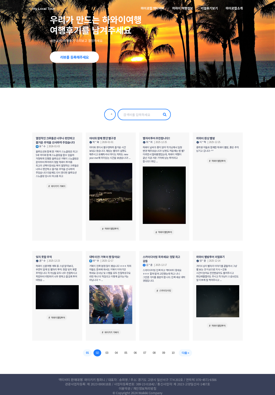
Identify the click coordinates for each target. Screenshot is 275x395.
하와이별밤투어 (111, 228)
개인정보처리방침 (144, 388)
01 (87, 352)
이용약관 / (126, 388)
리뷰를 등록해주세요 (74, 57)
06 (135, 352)
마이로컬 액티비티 (152, 9)
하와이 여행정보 (182, 9)
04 (116, 352)
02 (97, 352)
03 (106, 352)
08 (154, 352)
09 (163, 352)
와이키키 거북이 (58, 186)
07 (144, 352)
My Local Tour (43, 10)
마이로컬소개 (234, 9)
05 (125, 352)
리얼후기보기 (209, 9)
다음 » (185, 352)
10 (173, 352)
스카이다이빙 (165, 290)
